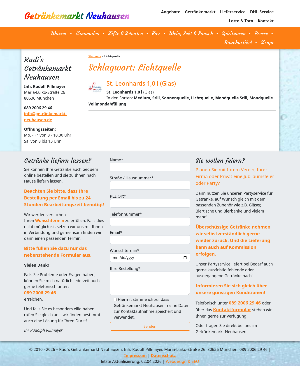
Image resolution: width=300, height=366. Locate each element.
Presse (264, 33)
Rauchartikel (241, 42)
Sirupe (267, 42)
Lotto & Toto (241, 20)
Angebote (170, 11)
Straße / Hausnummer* (150, 182)
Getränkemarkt (200, 11)
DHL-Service (262, 11)
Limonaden (91, 33)
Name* (150, 164)
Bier (159, 33)
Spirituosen (237, 33)
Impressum (135, 355)
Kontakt (266, 20)
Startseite (94, 56)
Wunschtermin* (150, 255)
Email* (150, 237)
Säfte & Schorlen (128, 33)
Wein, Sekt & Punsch (194, 33)
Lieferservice (233, 11)
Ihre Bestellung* (150, 280)
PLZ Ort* (150, 200)
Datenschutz (163, 355)
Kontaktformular (232, 310)
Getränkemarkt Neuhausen (76, 16)
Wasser (62, 33)
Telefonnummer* (150, 218)
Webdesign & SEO (182, 361)
